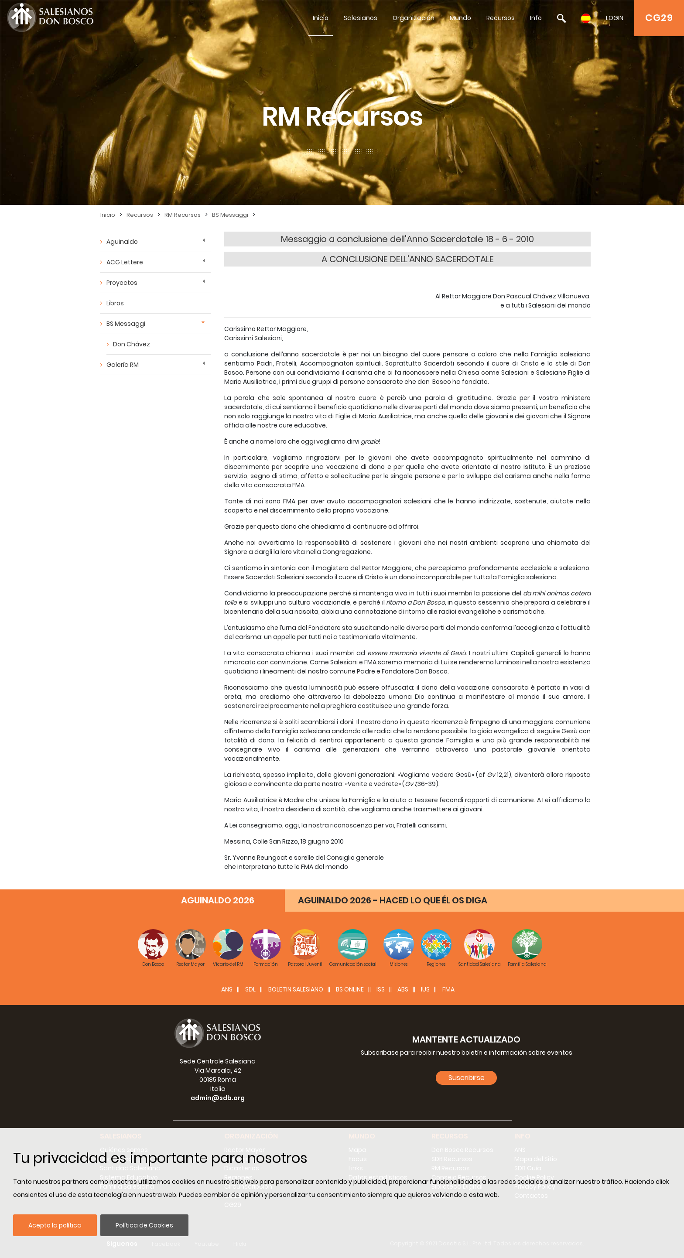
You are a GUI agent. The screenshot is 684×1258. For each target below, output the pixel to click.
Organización (413, 18)
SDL (250, 989)
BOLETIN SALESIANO (295, 989)
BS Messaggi (230, 215)
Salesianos (360, 18)
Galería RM (122, 364)
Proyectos (121, 282)
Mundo (460, 18)
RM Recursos (182, 215)
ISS (380, 989)
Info (536, 18)
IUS (425, 989)
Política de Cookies (144, 1225)
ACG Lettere (124, 262)
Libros (115, 303)
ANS (227, 989)
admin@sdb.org (218, 1098)
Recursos (500, 18)
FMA (448, 989)
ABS (402, 989)
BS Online (350, 989)
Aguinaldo (122, 241)
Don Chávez (131, 344)
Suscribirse (466, 1078)
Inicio (320, 18)
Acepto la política (55, 1225)
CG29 (659, 17)
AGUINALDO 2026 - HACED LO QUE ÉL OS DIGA (392, 900)
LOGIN (614, 18)
